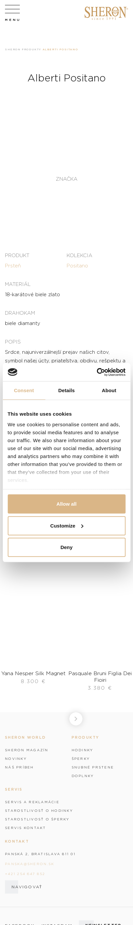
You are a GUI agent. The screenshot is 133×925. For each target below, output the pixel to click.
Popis (13, 342)
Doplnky (83, 776)
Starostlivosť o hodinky (39, 810)
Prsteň (13, 265)
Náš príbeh (19, 767)
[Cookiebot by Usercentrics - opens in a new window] (96, 372)
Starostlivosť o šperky (37, 819)
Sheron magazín (27, 750)
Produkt (17, 255)
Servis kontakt (25, 828)
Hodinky (82, 750)
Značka (67, 178)
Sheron (13, 49)
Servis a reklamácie (32, 802)
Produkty (31, 49)
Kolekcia (79, 255)
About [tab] (109, 390)
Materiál (18, 284)
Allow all (66, 504)
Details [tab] (66, 390)
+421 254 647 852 (25, 874)
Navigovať (27, 886)
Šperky (81, 759)
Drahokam (20, 313)
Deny (66, 547)
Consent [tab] (24, 390)
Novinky (16, 759)
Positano (77, 265)
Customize (66, 525)
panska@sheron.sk (29, 864)
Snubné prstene (93, 767)
